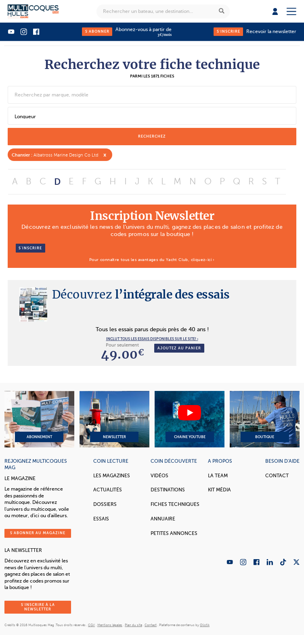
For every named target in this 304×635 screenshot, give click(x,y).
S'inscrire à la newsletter (38, 607)
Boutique (265, 419)
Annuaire (163, 519)
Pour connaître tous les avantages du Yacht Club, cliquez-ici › (152, 259)
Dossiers (105, 504)
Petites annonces (174, 533)
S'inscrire (228, 31)
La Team (218, 475)
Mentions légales (109, 625)
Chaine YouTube (189, 419)
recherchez (152, 136)
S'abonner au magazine (37, 533)
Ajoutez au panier (179, 348)
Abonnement (39, 419)
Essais (101, 519)
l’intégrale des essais (141, 294)
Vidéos (159, 475)
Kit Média (219, 490)
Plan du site (133, 625)
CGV (91, 625)
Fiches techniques (175, 504)
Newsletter (114, 419)
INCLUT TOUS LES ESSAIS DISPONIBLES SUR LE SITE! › (152, 339)
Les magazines (111, 475)
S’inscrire (30, 248)
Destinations (168, 490)
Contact (277, 475)
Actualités (107, 490)
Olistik (205, 625)
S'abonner (97, 31)
